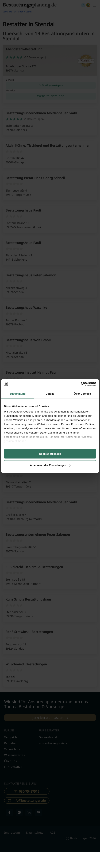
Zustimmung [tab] (18, 393)
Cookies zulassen (50, 453)
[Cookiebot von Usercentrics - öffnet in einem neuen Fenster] (81, 384)
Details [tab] (50, 393)
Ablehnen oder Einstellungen (50, 465)
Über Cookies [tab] (82, 393)
